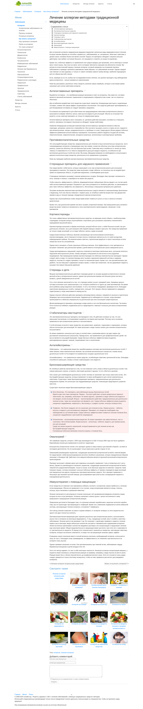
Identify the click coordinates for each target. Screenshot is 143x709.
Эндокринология (23, 91)
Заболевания (64, 4)
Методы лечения (88, 4)
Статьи (109, 4)
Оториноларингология (25, 77)
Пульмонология (22, 61)
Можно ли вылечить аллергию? (116, 563)
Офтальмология (23, 74)
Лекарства (76, 4)
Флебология (21, 58)
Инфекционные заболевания (27, 63)
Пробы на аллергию (26, 44)
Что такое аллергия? (26, 47)
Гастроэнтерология (24, 50)
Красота (100, 4)
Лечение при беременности (27, 69)
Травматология (22, 85)
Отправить (54, 684)
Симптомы (21, 94)
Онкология (21, 72)
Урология (20, 88)
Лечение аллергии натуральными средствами (67, 563)
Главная (17, 694)
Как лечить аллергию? (27, 39)
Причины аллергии (25, 33)
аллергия (57, 652)
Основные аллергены (26, 36)
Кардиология (21, 66)
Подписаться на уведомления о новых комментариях (70, 681)
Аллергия (21, 25)
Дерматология (22, 55)
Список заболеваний (24, 96)
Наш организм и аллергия (28, 41)
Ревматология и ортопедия (26, 80)
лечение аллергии (67, 652)
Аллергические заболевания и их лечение (30, 29)
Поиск (31, 694)
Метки (24, 694)
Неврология (21, 83)
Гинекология (21, 52)
